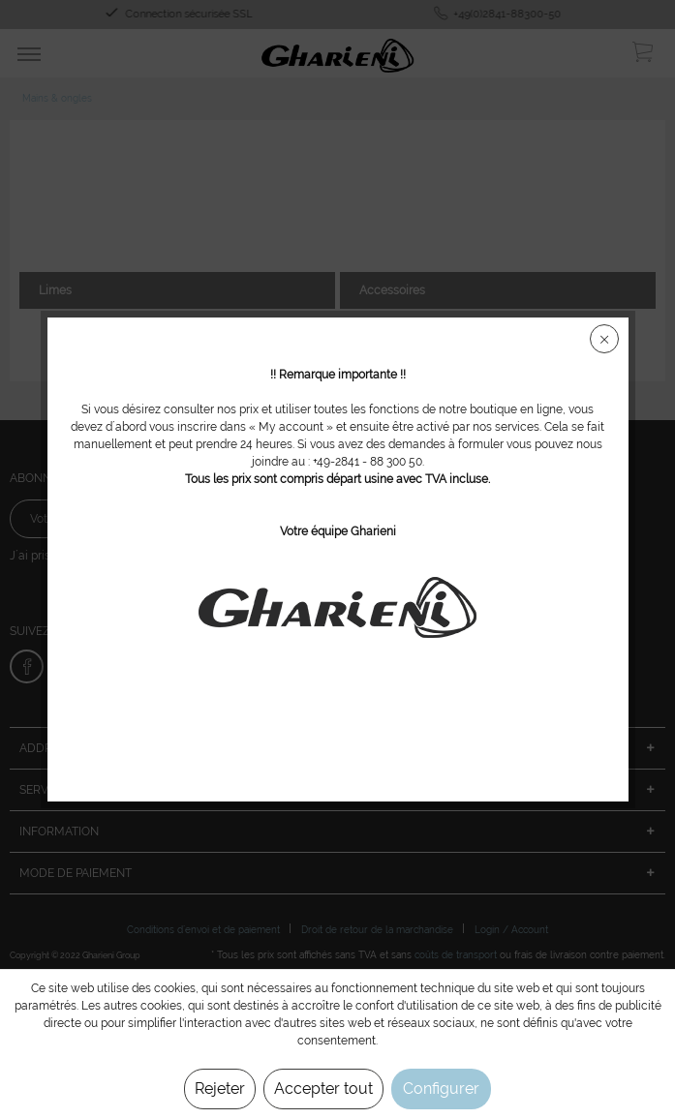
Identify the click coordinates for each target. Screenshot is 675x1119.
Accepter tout (323, 1088)
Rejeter (220, 1088)
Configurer (441, 1088)
